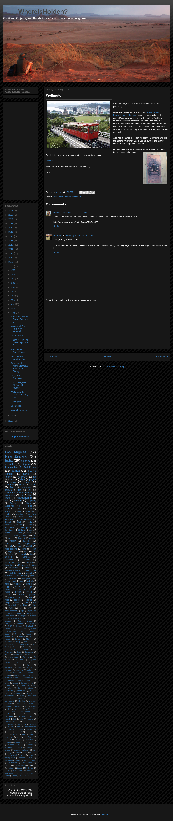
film (19, 511)
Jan (13, 415)
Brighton (29, 618)
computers (27, 578)
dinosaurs (32, 696)
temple (8, 602)
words (7, 776)
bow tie (20, 680)
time (18, 551)
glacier (29, 584)
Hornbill (22, 636)
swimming (13, 763)
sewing (29, 747)
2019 (11, 223)
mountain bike (25, 589)
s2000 (20, 745)
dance (29, 533)
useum (135, 115)
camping (26, 487)
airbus (29, 667)
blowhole (8, 678)
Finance (29, 562)
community (21, 691)
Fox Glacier (21, 629)
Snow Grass (18, 654)
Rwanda (25, 649)
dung (30, 698)
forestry (25, 535)
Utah (28, 503)
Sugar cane (13, 657)
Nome (25, 647)
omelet (19, 732)
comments (9, 691)
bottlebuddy (9, 680)
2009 (11, 262)
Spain (26, 570)
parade (8, 543)
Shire (19, 652)
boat (7, 508)
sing (9, 753)
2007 (11, 421)
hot (14, 719)
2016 (11, 232)
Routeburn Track (12, 570)
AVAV (30, 608)
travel (26, 551)
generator (18, 709)
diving (20, 698)
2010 (11, 257)
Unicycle (22, 476)
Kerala (7, 639)
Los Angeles (15, 452)
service (17, 600)
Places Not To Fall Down (20, 467)
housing (30, 719)
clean (10, 688)
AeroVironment (11, 611)
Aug (13, 287)
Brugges (8, 621)
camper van (22, 576)
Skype (7, 654)
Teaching (14, 503)
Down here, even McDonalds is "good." (19, 385)
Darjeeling (31, 500)
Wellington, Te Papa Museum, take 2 (19, 395)
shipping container (21, 750)
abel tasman (15, 573)
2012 (11, 249)
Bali (29, 490)
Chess (29, 621)
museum (29, 511)
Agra (22, 611)
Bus (31, 554)
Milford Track (17, 335)
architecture (17, 672)
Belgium (33, 616)
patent (15, 734)
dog (21, 495)
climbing (13, 578)
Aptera (11, 554)
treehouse (29, 768)
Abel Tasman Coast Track (18, 350)
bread (7, 683)
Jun (13, 295)
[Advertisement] (107, 327)
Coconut (8, 624)
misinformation (30, 727)
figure (17, 703)
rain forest (28, 737)
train (7, 500)
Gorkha (18, 634)
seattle (19, 747)
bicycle (26, 464)
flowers (15, 535)
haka (55, 196)
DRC (10, 626)
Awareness (26, 519)
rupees (11, 745)
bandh (16, 675)
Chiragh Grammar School (18, 492)
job (23, 721)
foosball (18, 706)
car (32, 683)
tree (34, 551)
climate (19, 688)
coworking (18, 693)
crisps (29, 693)
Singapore (29, 652)
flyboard (8, 706)
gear (9, 709)
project (32, 479)
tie (30, 765)
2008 (11, 266)
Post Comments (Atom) (113, 366)
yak (21, 776)
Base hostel (9, 616)
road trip (29, 546)
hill (31, 716)
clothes (30, 688)
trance (19, 768)
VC (32, 662)
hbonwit (57, 235)
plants (17, 543)
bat (24, 675)
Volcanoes (10, 495)
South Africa (31, 654)
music (7, 592)
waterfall (12, 605)
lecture (8, 497)
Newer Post (52, 356)
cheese (18, 533)
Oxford (30, 525)
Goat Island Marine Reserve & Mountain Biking (19, 367)
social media (12, 755)
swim (34, 760)
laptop (10, 724)
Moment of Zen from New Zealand (18, 329)
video (13, 482)
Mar (13, 308)
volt (34, 602)
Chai (19, 621)
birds (12, 479)
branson (30, 680)
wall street (9, 773)
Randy (56, 212)
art (34, 476)
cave (30, 508)
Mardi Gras (28, 642)
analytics (19, 670)
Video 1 (49, 161)
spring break (10, 758)
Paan (34, 647)
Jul (12, 291)
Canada (25, 557)
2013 (11, 245)
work (15, 776)
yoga (27, 776)
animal (30, 670)
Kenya (26, 474)
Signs (22, 479)
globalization (31, 709)
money (20, 729)
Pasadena (9, 527)
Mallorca (8, 642)
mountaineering (24, 497)
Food (12, 487)
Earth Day (9, 562)
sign (10, 551)
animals (9, 464)
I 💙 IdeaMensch (20, 436)
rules (34, 742)
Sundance (9, 530)
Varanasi (8, 665)
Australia (9, 519)
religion (8, 742)
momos (11, 729)
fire (19, 490)
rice (27, 742)
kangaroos (32, 721)
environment (10, 581)
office (10, 732)
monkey (12, 541)
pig (31, 734)
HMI (19, 522)
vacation (19, 514)
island (7, 721)
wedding (24, 605)
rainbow (8, 740)
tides (17, 602)
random (18, 546)
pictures (8, 594)
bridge (15, 683)
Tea (34, 570)
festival (30, 581)
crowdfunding (10, 696)
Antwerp (20, 613)
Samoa (15, 470)
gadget (33, 706)
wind (34, 605)
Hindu (29, 522)
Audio (29, 517)
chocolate (25, 685)
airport (29, 573)
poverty (32, 594)
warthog (20, 773)
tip (35, 765)
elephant (32, 701)
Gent (23, 631)
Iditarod (8, 525)
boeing (17, 678)
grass (19, 714)
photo (24, 734)
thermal (8, 765)
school (30, 745)
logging (33, 724)
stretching (9, 760)
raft (18, 737)
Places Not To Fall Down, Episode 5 (19, 342)
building (24, 683)
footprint (17, 584)
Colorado (19, 624)
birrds (31, 675)
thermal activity (20, 765)
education (21, 701)
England (29, 626)
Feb (13, 312)
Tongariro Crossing (16, 376)
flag (23, 703)
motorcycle (31, 729)
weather (30, 773)
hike (30, 495)
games (11, 538)
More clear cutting (19, 410)
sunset (26, 760)
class (33, 576)
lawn (18, 724)
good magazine (27, 711)
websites (18, 500)
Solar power (26, 527)
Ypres (29, 665)
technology (27, 763)
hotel (21, 719)
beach (7, 533)
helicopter (21, 716)
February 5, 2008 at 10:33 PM (79, 235)
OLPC (33, 484)
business (9, 576)
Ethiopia (8, 629)
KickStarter (10, 565)
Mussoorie (14, 568)
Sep (13, 283)
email (10, 703)
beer (21, 506)
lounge (29, 586)
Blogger (104, 814)
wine (11, 608)
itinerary (16, 721)
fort (25, 706)
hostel (7, 719)
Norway (28, 568)
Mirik (34, 565)
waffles (30, 771)
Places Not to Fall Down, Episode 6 (19, 319)
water (22, 484)
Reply (56, 226)
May (13, 300)
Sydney (21, 530)
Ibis (31, 636)
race (31, 597)
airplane (8, 670)
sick (34, 750)
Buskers (8, 557)
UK (17, 662)
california (9, 484)
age (31, 530)
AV (21, 608)
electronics (9, 511)
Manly (17, 642)
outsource (27, 541)
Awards (30, 613)
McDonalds (23, 565)
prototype (8, 737)
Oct (13, 278)
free (34, 535)
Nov (13, 274)
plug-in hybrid (30, 543)
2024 (11, 210)
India (9, 460)
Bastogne (22, 616)
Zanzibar (8, 667)
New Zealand (65, 196)
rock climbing (11, 549)
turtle (26, 602)
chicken (8, 685)
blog (30, 506)
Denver (19, 626)
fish (6, 535)
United (24, 662)
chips (16, 685)
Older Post (162, 356)
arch (6, 672)
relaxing (29, 740)
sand (24, 549)
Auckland (22, 554)
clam (34, 685)
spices (30, 755)
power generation (16, 597)
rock (7, 600)
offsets (29, 592)
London (18, 639)
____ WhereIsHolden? (35, 11)
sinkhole (17, 753)
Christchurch (10, 560)
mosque (8, 589)
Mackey (29, 639)
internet (21, 538)
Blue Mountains (14, 618)
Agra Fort (32, 611)
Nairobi (19, 525)
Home (107, 356)
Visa (19, 665)
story (31, 758)
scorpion (8, 747)
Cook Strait (16, 406)
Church (8, 522)
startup (8, 514)
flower (30, 703)
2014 (11, 240)
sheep (7, 750)
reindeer (19, 740)
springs (22, 758)
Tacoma (26, 657)
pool (10, 546)
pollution (20, 594)
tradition (11, 768)
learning (32, 538)
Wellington (76, 196)
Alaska (20, 517)
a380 (20, 667)
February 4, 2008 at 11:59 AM (74, 212)
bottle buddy (28, 678)
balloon (8, 675)
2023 (11, 215)
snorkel (33, 753)
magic (10, 727)
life (25, 724)
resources (18, 742)
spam (23, 755)
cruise (22, 696)
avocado (29, 672)
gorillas (8, 714)
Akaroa (10, 613)
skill (25, 753)
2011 (11, 253)
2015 (11, 236)
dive (10, 698)
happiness (9, 716)
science (25, 460)
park (6, 734)
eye (21, 581)
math (19, 727)
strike (18, 760)
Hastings (29, 634)
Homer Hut (9, 636)
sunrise (29, 600)
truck (7, 771)
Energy (27, 482)
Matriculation (10, 644)
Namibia (16, 647)
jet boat (18, 586)
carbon (8, 490)
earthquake (9, 701)
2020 (11, 219)
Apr (13, 304)
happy (7, 586)
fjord (7, 584)
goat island (12, 711)
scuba (33, 549)
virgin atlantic (18, 771)
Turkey (8, 476)
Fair (20, 562)
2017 (11, 227)
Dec (13, 270)
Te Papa (19, 660)
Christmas (26, 560)
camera (18, 508)
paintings (29, 732)
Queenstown (13, 649)
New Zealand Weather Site (18, 357)
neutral (18, 592)
